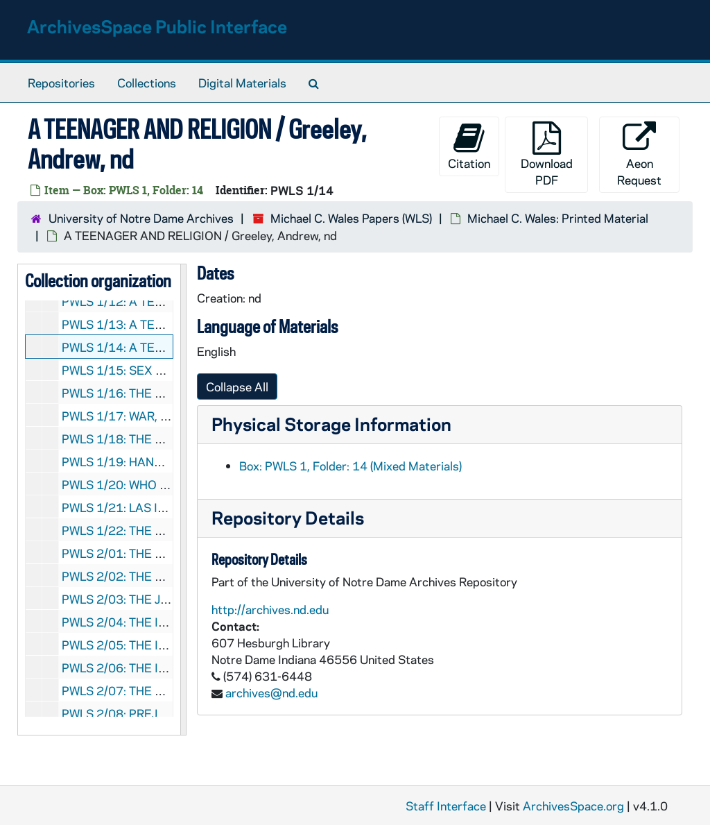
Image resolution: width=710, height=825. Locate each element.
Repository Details (287, 517)
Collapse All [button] (237, 386)
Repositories (61, 82)
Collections (146, 82)
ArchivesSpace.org (573, 805)
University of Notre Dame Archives (141, 218)
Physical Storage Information (331, 423)
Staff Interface (446, 805)
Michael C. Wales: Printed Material (557, 218)
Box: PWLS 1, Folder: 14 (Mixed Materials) (350, 465)
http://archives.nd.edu (270, 609)
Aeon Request (639, 154)
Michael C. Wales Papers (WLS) (351, 218)
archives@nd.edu (271, 692)
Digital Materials (242, 82)
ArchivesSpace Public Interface (157, 26)
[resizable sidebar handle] (183, 499)
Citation (469, 146)
